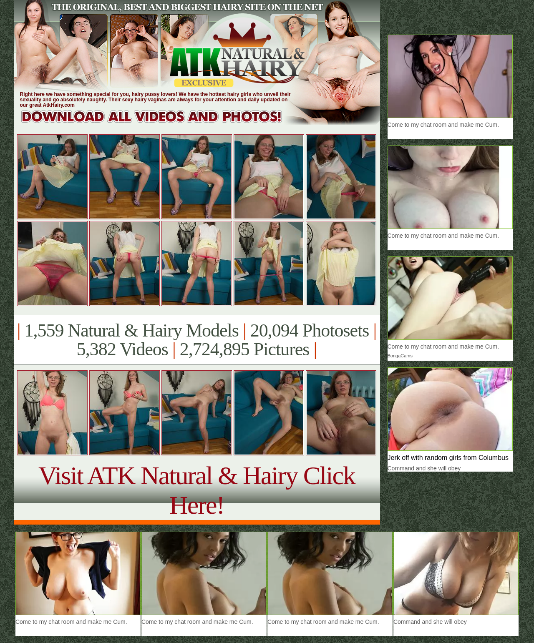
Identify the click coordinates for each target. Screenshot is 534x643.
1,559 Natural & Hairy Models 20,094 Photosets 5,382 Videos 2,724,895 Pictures (196, 340)
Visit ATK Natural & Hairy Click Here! (196, 490)
